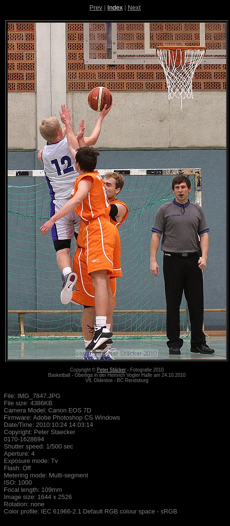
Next (134, 7)
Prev (95, 7)
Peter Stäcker (111, 369)
